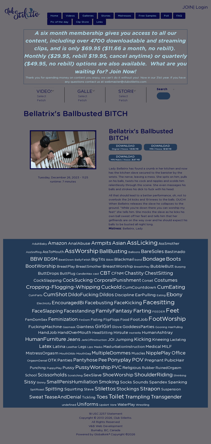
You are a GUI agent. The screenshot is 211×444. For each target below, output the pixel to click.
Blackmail (124, 259)
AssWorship (82, 251)
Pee (102, 360)
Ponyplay (119, 360)
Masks (98, 347)
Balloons (134, 252)
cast (96, 273)
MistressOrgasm (42, 353)
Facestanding (79, 311)
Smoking (109, 382)
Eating (161, 295)
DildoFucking (83, 294)
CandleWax (84, 273)
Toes (102, 397)
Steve (89, 389)
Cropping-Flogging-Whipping (63, 287)
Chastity (134, 273)
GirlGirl (103, 326)
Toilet (116, 397)
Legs (82, 347)
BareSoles (152, 251)
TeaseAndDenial (62, 397)
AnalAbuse (79, 243)
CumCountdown (139, 287)
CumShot (55, 294)
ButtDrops (48, 273)
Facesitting (159, 303)
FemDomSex (36, 319)
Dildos (106, 294)
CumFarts (35, 295)
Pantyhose (85, 360)
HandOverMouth (74, 333)
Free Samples (147, 15)
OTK (52, 360)
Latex (45, 346)
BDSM (51, 259)
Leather (71, 347)
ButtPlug (67, 273)
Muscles (138, 353)
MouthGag (83, 353)
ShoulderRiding (153, 374)
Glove (117, 327)
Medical (153, 347)
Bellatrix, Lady (133, 228)
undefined (69, 404)
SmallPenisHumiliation (72, 382)
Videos (70, 15)
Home (54, 15)
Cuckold (111, 287)
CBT (105, 273)
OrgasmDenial (37, 360)
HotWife (135, 333)
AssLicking (142, 243)
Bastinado (175, 252)
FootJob (139, 319)
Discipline (124, 295)
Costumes (165, 280)
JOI (111, 340)
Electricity (44, 303)
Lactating (178, 339)
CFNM (117, 273)
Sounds (140, 382)
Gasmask (69, 327)
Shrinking (180, 375)
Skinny (41, 382)
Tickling (88, 397)
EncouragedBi (68, 303)
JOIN (187, 7)
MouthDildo (67, 353)
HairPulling (175, 327)
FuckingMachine (45, 327)
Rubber (148, 368)
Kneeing (160, 340)
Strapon (150, 388)
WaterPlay (126, 404)
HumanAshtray (157, 333)
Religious (131, 368)
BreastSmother (89, 266)
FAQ (179, 15)
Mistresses (124, 15)
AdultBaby (39, 243)
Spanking (177, 382)
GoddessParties (138, 327)
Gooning (161, 327)
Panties (64, 360)
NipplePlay (158, 353)
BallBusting (113, 251)
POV (138, 360)
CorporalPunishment (117, 280)
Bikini (109, 259)
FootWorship (167, 319)
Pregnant (154, 360)
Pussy (69, 368)
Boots (173, 259)
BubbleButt (162, 266)
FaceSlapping (47, 311)
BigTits (98, 259)
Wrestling (142, 404)
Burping (180, 266)
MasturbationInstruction (124, 347)
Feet (172, 311)
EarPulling (145, 295)
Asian (119, 243)
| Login (200, 7)
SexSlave (92, 375)
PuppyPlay (54, 368)
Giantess (85, 327)
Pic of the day (59, 22)
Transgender (166, 397)
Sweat (36, 397)
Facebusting (99, 303)
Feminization (63, 319)
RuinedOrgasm (168, 368)
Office (178, 353)
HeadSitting (102, 332)
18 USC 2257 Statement (105, 413)
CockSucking (78, 280)
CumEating (171, 287)
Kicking (142, 339)
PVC (117, 367)
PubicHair (174, 360)
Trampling (137, 397)
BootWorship (40, 266)
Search (162, 89)
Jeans (73, 339)
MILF (167, 347)
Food (124, 319)
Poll (166, 15)
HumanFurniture (45, 339)
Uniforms (87, 404)
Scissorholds (52, 375)
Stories (105, 15)
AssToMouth (53, 252)
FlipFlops (111, 319)
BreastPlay (66, 266)
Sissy (30, 382)
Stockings (127, 389)
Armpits (101, 243)
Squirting (73, 389)
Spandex (158, 382)
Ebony (174, 294)
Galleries (88, 15)
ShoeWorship (117, 375)
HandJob (47, 333)
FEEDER (158, 311)
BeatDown (66, 259)
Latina (59, 347)
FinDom (84, 320)
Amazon (57, 243)
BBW (36, 259)
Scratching (75, 375)
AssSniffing (34, 252)
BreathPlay (142, 266)
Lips (90, 347)
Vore (113, 404)
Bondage (154, 259)
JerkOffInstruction (94, 340)
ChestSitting (159, 273)
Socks (126, 382)
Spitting (54, 389)
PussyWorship (93, 367)
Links (99, 22)
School (31, 375)
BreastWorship (117, 266)
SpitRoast (37, 389)
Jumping (124, 340)
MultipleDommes (111, 353)
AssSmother (168, 243)
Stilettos (105, 388)
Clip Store (82, 22)
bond (138, 259)
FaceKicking (128, 303)
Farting (142, 311)
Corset (147, 280)
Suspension (171, 389)
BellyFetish (82, 259)
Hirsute (120, 333)
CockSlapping (48, 280)
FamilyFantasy (114, 311)
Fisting (96, 319)
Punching (38, 368)
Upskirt (104, 404)
